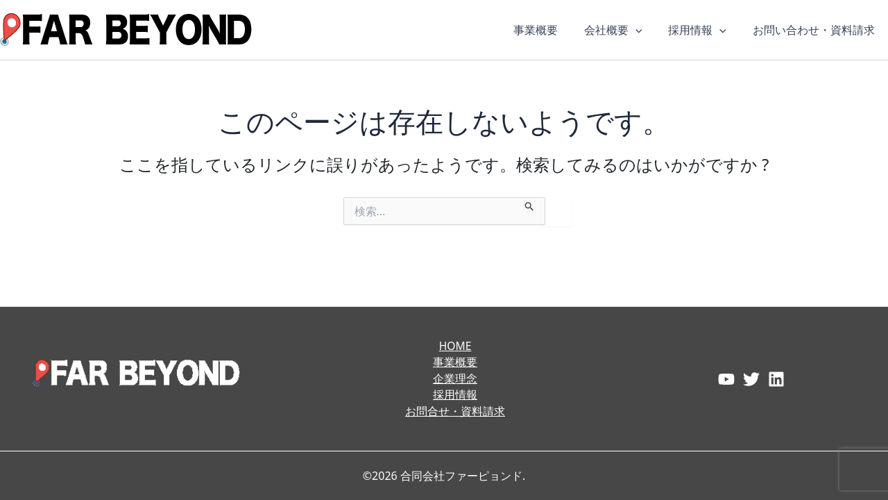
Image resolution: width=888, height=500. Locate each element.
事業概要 (550, 30)
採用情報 (703, 30)
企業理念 (455, 377)
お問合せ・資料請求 (455, 411)
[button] (646, 30)
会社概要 (624, 30)
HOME (455, 344)
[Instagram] (776, 378)
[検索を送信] (529, 204)
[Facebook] (726, 378)
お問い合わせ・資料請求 (816, 30)
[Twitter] (751, 378)
